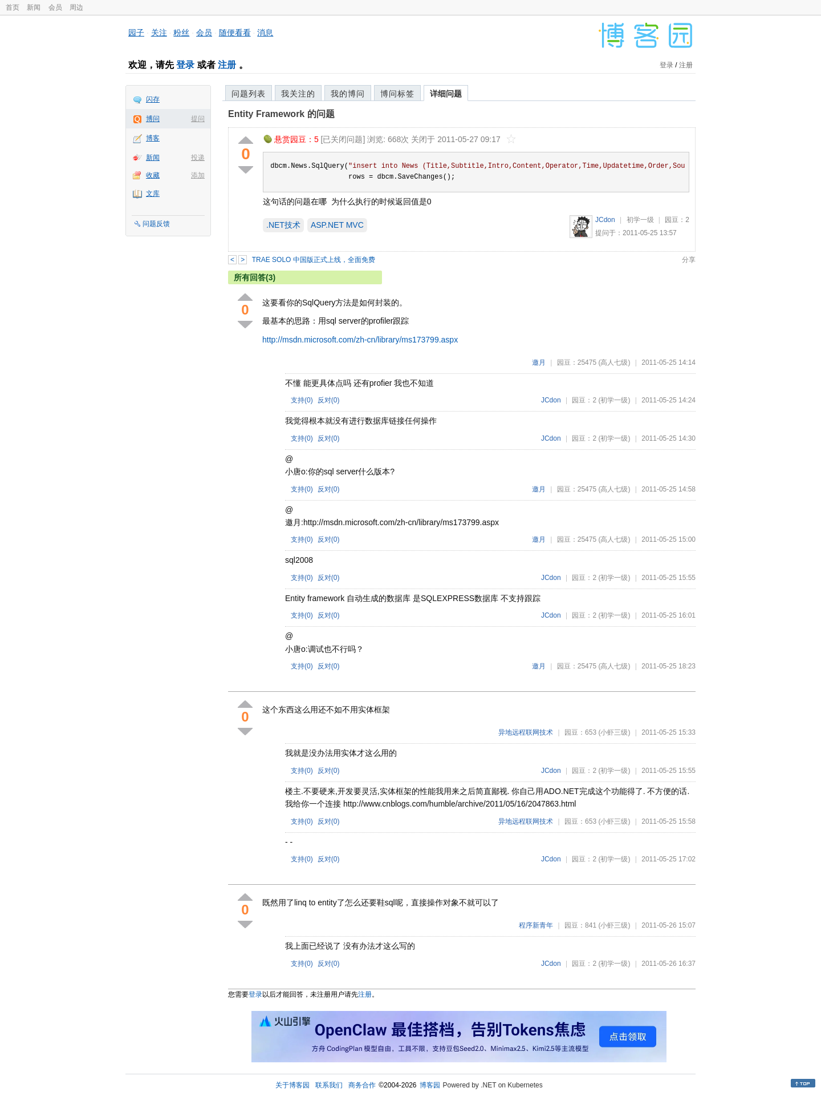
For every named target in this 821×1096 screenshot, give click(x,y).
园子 (136, 32)
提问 (198, 119)
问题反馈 (156, 224)
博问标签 (397, 93)
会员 (55, 7)
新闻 (33, 7)
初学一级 (640, 220)
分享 (689, 260)
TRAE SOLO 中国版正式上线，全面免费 (313, 260)
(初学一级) (614, 400)
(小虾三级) (614, 732)
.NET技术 (283, 224)
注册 (227, 65)
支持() (302, 400)
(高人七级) (614, 362)
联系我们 (329, 1085)
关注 (159, 32)
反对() (329, 400)
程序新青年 (536, 925)
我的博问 (348, 93)
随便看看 (235, 32)
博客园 (430, 1085)
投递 (198, 158)
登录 (185, 65)
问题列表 (248, 93)
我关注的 (298, 93)
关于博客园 (292, 1085)
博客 (153, 138)
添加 (198, 175)
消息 (265, 32)
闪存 (153, 99)
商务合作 (362, 1085)
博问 (153, 119)
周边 (76, 7)
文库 (153, 194)
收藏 (153, 175)
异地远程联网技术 (525, 732)
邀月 (539, 362)
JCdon (605, 220)
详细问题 (446, 93)
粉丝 (181, 32)
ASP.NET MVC (337, 224)
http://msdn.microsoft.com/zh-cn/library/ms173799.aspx (360, 339)
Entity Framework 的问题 (281, 114)
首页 (12, 7)
